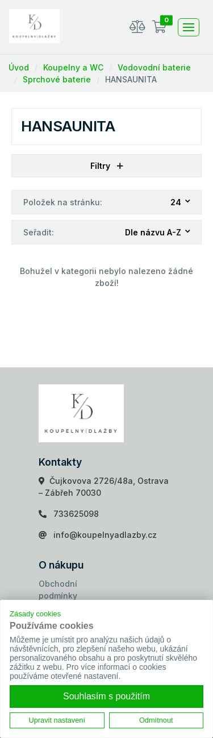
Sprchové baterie (57, 79)
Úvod (19, 67)
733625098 (76, 514)
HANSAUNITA (131, 79)
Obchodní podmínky (58, 589)
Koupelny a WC (73, 67)
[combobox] (181, 202)
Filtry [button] (106, 166)
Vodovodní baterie (154, 67)
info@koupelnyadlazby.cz (105, 535)
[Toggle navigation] (188, 27)
